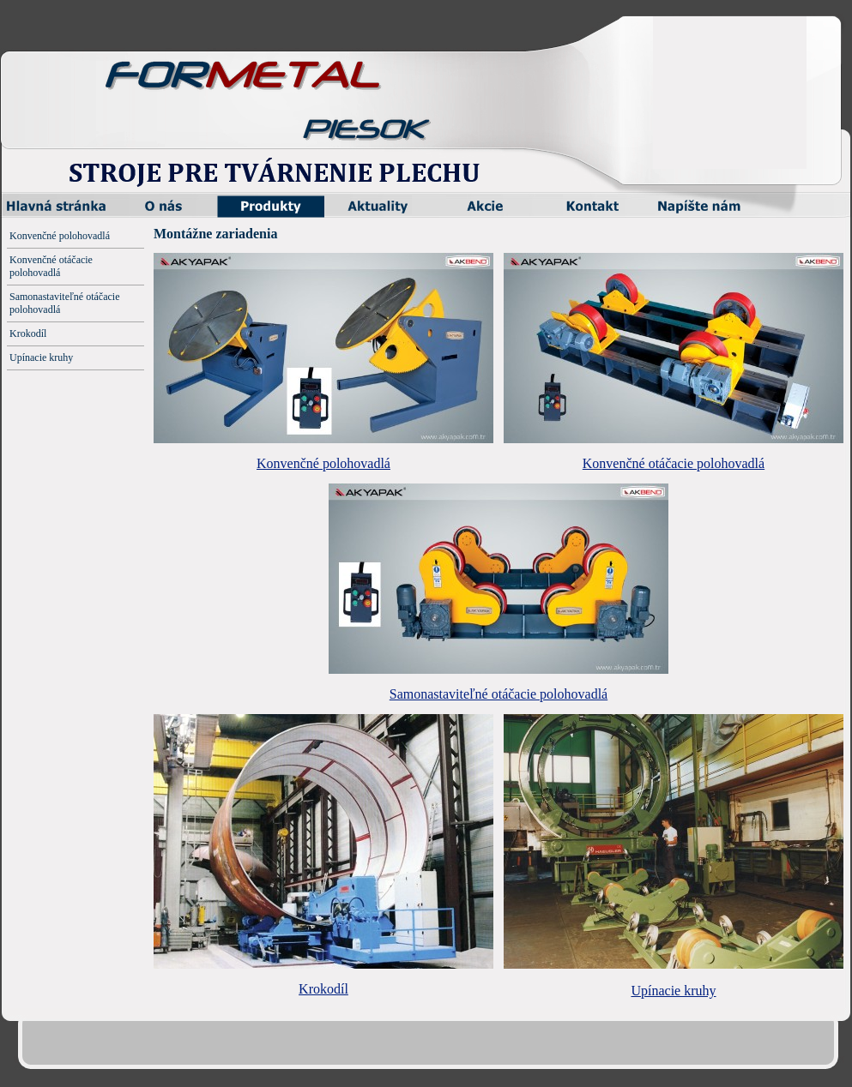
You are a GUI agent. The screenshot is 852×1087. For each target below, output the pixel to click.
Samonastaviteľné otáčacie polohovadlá (498, 694)
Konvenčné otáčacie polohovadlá (673, 463)
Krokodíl (323, 989)
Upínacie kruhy (673, 990)
